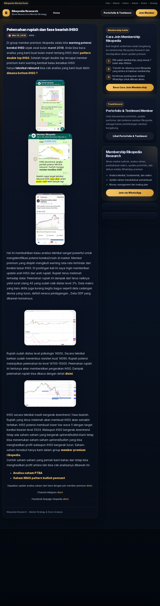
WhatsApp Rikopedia (127, 552)
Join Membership (125, 542)
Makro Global (77, 552)
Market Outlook (78, 542)
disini (69, 373)
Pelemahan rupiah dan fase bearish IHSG (42, 29)
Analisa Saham (77, 547)
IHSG (31, 35)
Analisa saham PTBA (27, 473)
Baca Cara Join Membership (130, 87)
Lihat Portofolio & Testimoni (130, 136)
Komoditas (75, 558)
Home (56, 12)
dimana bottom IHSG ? (22, 73)
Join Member (146, 12)
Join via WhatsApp (129, 192)
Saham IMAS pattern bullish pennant (39, 478)
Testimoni (121, 547)
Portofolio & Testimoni (117, 12)
